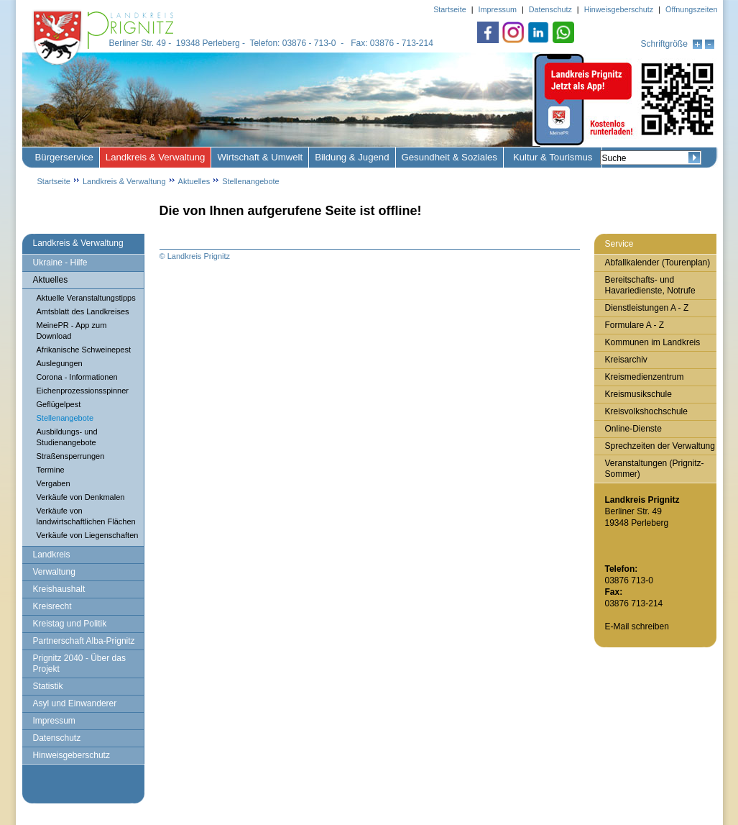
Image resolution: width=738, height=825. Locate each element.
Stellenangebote (251, 181)
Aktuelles (194, 181)
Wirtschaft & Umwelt (260, 157)
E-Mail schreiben (637, 626)
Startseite (53, 181)
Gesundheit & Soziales (449, 157)
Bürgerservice (64, 157)
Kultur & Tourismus (552, 157)
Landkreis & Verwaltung (156, 157)
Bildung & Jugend (352, 157)
